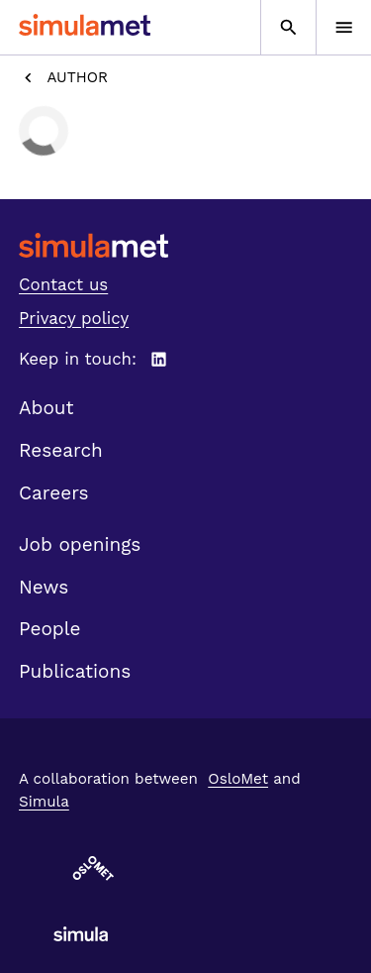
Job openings (79, 544)
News (43, 587)
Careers (54, 493)
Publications (75, 671)
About (46, 407)
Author (63, 77)
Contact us (63, 284)
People (49, 628)
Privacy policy (74, 318)
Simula (44, 802)
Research (61, 450)
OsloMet (238, 779)
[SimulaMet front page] (185, 245)
